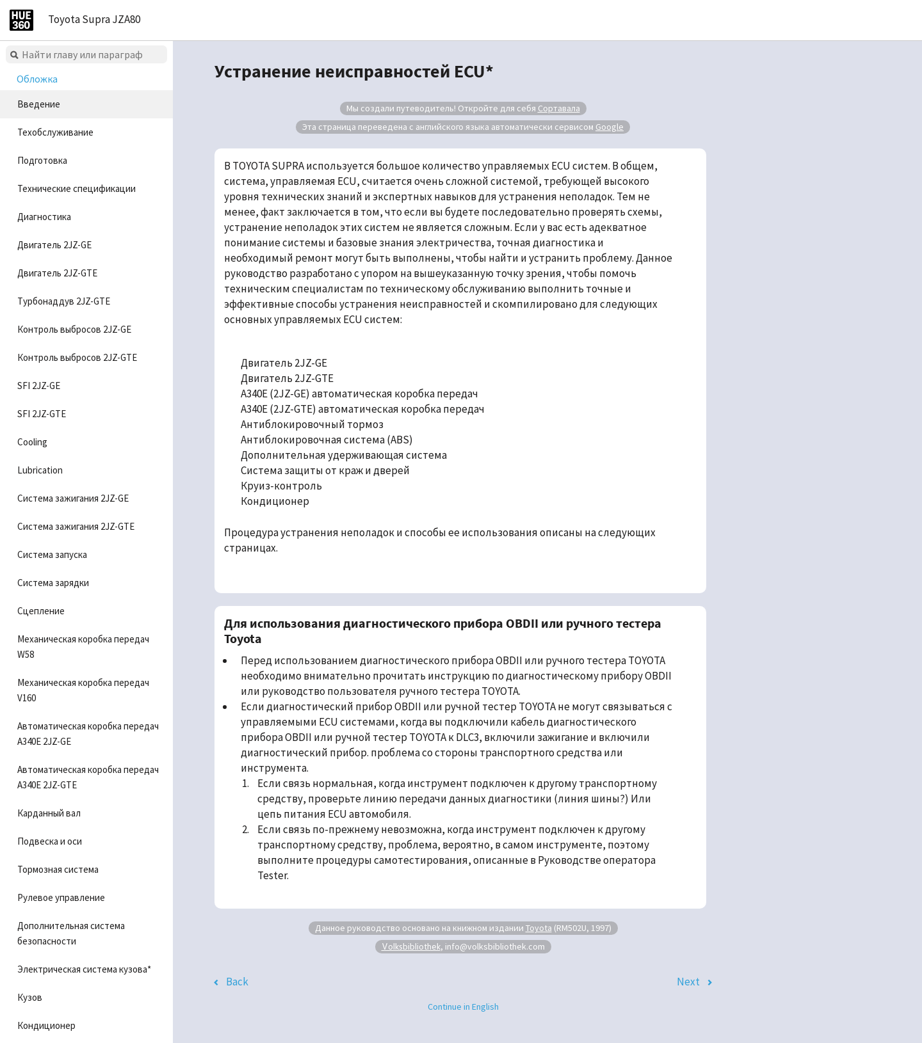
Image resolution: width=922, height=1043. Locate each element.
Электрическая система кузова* (84, 969)
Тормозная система (58, 869)
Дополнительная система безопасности (71, 933)
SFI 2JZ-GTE (41, 414)
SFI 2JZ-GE (38, 385)
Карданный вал (49, 813)
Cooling (32, 442)
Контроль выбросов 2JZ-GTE (77, 357)
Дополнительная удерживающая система (344, 455)
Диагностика (44, 217)
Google (609, 126)
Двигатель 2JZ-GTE (57, 273)
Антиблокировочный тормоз (312, 424)
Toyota (539, 928)
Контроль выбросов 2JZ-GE (74, 329)
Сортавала (559, 108)
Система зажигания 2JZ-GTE (75, 526)
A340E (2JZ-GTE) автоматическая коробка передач (363, 409)
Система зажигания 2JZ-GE (73, 498)
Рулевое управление (61, 897)
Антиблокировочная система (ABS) (327, 440)
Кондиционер (46, 1025)
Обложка (37, 78)
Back (237, 982)
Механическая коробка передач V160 (83, 690)
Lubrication (40, 470)
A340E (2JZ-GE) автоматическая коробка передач (359, 393)
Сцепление (41, 611)
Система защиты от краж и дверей (325, 470)
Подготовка (42, 160)
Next (688, 982)
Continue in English (463, 1006)
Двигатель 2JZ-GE (54, 245)
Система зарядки (53, 583)
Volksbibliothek (411, 946)
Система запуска (52, 554)
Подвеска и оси (49, 841)
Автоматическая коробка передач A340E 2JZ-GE (88, 733)
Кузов (29, 997)
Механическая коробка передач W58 (83, 646)
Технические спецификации (76, 188)
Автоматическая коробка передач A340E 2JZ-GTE (88, 777)
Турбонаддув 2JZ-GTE (63, 301)
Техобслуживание (55, 132)
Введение (38, 104)
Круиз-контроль (281, 486)
